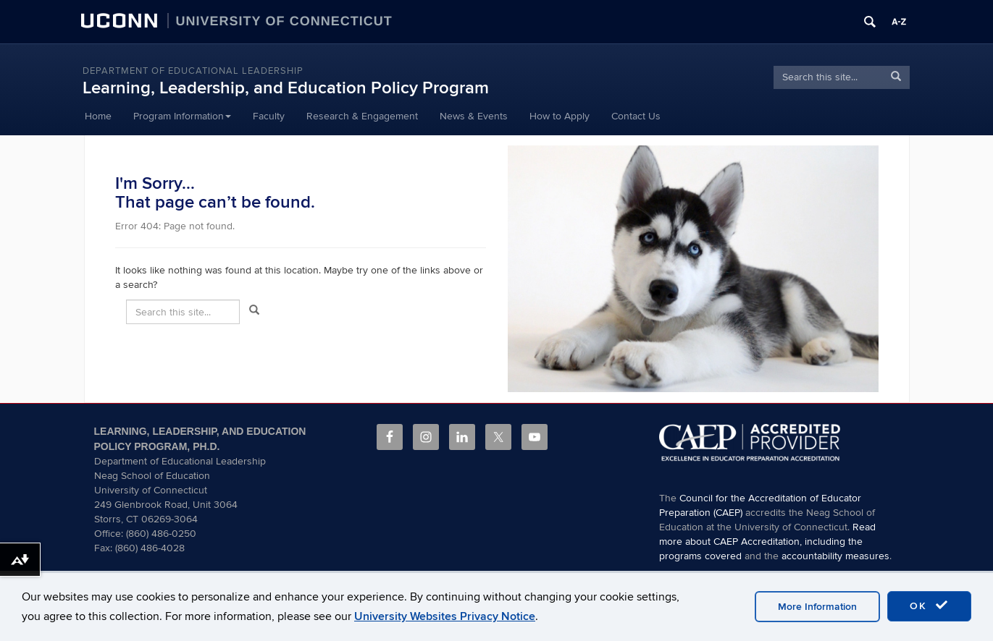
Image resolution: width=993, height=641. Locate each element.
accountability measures (835, 556)
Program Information (182, 116)
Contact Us (636, 116)
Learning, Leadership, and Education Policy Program (286, 87)
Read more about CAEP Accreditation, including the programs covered (767, 541)
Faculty (269, 116)
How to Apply (559, 116)
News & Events (474, 116)
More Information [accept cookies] (817, 606)
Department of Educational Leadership (193, 71)
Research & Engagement (362, 116)
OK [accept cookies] (929, 605)
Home (98, 116)
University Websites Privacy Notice (444, 616)
